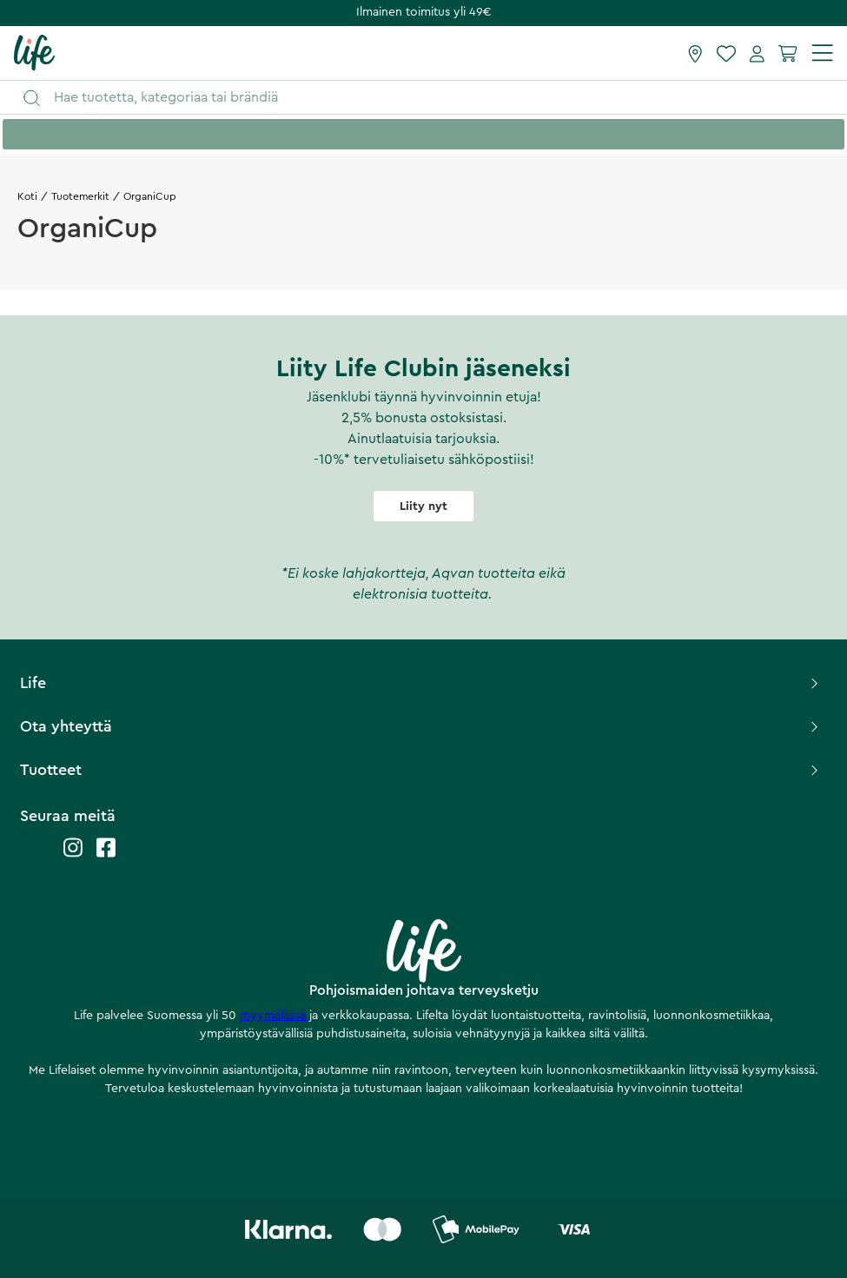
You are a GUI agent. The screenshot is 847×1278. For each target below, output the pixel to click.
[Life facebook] (106, 856)
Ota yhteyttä (420, 726)
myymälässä (274, 1016)
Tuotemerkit (80, 196)
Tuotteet (420, 770)
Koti (27, 196)
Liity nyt (423, 506)
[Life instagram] (73, 856)
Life (420, 683)
